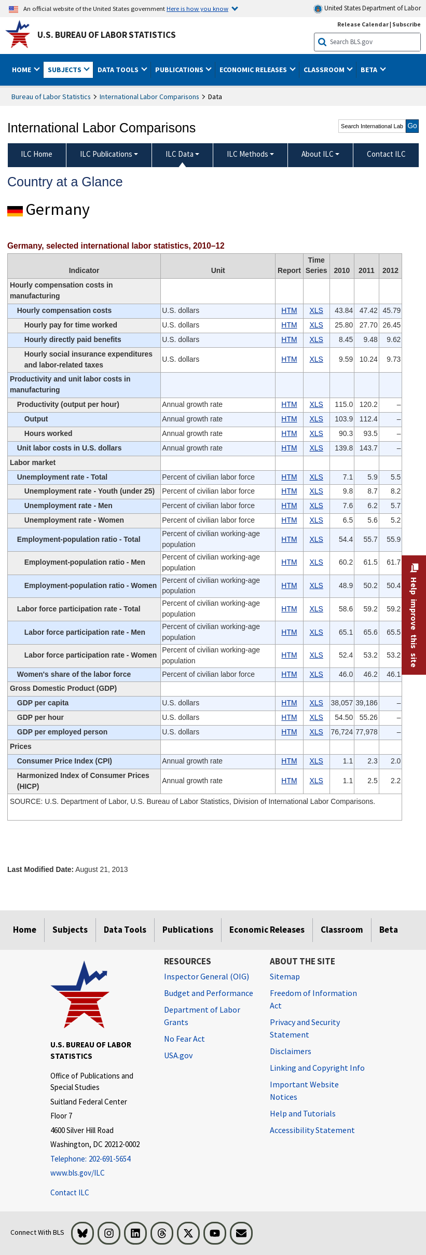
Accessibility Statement (312, 1130)
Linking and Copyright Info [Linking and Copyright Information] (317, 1067)
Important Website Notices (304, 1090)
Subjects (70, 929)
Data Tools (125, 929)
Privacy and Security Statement (305, 1028)
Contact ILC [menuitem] (386, 154)
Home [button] (22, 69)
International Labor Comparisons (149, 96)
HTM (289, 310)
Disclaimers (290, 1051)
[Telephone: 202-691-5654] (99, 1159)
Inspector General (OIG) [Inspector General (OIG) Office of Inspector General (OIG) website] (206, 976)
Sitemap (285, 976)
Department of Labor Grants (202, 1015)
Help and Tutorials (303, 1113)
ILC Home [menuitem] (36, 154)
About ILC (317, 154)
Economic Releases (267, 929)
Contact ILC (69, 1192)
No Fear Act (184, 1038)
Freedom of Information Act (313, 999)
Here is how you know (197, 8)
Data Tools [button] (119, 69)
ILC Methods (247, 154)
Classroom (342, 929)
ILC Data (180, 154)
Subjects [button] (65, 69)
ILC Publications (106, 154)
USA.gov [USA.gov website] (178, 1055)
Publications (187, 929)
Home (24, 929)
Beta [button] (370, 69)
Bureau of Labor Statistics (51, 96)
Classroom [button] (325, 69)
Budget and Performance (208, 993)
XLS (316, 310)
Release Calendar (363, 24)
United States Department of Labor (367, 8)
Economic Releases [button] (253, 69)
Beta (388, 929)
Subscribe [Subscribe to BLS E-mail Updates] (406, 24)
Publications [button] (180, 69)
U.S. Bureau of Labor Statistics (106, 34)
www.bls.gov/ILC (77, 1173)
